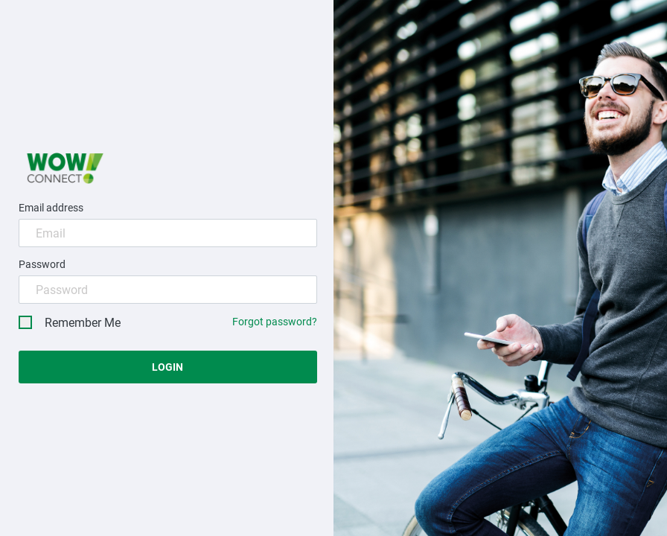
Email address (51, 207)
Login (167, 367)
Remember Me (70, 323)
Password (42, 264)
